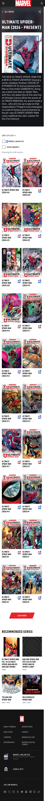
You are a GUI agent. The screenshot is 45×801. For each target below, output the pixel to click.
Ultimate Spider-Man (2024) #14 (6, 418)
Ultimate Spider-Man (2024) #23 (27, 192)
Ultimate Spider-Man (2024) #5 (27, 599)
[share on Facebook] (5, 792)
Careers (7, 737)
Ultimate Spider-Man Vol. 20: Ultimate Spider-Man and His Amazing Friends (10, 663)
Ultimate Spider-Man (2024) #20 (6, 283)
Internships (9, 742)
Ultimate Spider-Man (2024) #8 (6, 554)
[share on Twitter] (9, 792)
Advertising (27, 727)
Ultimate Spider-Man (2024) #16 (6, 373)
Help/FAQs (8, 732)
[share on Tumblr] (18, 792)
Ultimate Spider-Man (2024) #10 (6, 509)
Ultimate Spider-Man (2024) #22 (6, 237)
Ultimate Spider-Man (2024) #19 (27, 283)
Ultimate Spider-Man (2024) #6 (6, 599)
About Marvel (10, 727)
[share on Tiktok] (39, 792)
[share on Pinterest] (30, 792)
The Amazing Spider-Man (7, 698)
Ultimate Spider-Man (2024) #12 (6, 464)
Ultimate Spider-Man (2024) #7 (27, 554)
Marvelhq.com (28, 737)
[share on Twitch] (34, 792)
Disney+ (25, 732)
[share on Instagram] (13, 792)
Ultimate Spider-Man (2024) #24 (10, 191)
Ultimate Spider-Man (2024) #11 (27, 464)
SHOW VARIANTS (13, 147)
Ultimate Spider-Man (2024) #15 (27, 373)
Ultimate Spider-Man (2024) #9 (27, 509)
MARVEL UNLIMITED (16, 141)
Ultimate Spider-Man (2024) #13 (27, 418)
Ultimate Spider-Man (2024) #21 (27, 237)
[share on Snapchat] (26, 792)
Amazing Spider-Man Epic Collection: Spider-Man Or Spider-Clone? (30, 663)
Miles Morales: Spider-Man (28, 698)
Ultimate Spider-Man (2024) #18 (6, 328)
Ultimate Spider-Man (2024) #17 (27, 328)
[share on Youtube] (22, 792)
